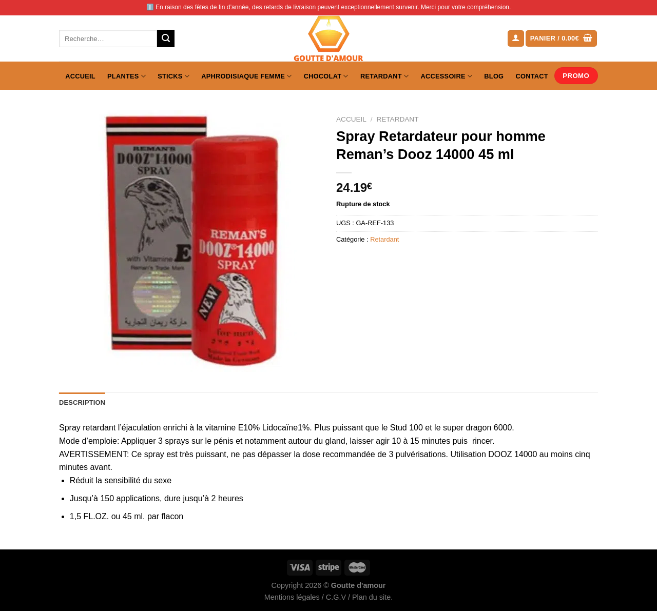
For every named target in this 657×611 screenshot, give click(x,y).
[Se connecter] (516, 38)
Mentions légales (292, 597)
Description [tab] (82, 402)
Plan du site (371, 597)
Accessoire (447, 76)
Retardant (384, 76)
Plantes (126, 76)
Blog (494, 76)
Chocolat (326, 76)
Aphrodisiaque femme (246, 76)
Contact (532, 76)
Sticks (173, 76)
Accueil (80, 76)
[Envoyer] (166, 38)
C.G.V (336, 597)
